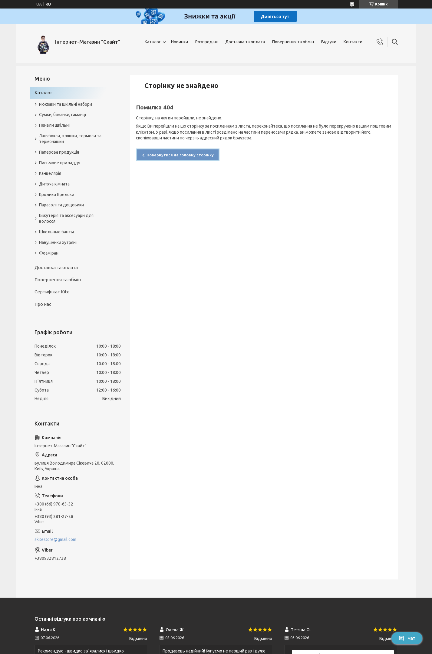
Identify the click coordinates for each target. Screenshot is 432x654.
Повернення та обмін (293, 41)
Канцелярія (50, 173)
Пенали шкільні (54, 125)
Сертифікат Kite (52, 291)
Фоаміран (48, 253)
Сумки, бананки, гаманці (62, 114)
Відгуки (328, 41)
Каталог (153, 41)
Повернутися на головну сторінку (180, 155)
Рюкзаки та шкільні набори (65, 104)
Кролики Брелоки (56, 194)
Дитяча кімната (54, 184)
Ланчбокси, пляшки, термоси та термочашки (70, 138)
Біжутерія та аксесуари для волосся (66, 218)
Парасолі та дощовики (61, 204)
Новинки (179, 41)
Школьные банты (56, 231)
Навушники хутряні (58, 242)
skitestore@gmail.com (55, 539)
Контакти (353, 41)
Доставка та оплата (245, 41)
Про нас (43, 304)
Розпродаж (206, 41)
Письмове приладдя (59, 162)
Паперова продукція (59, 152)
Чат (407, 638)
